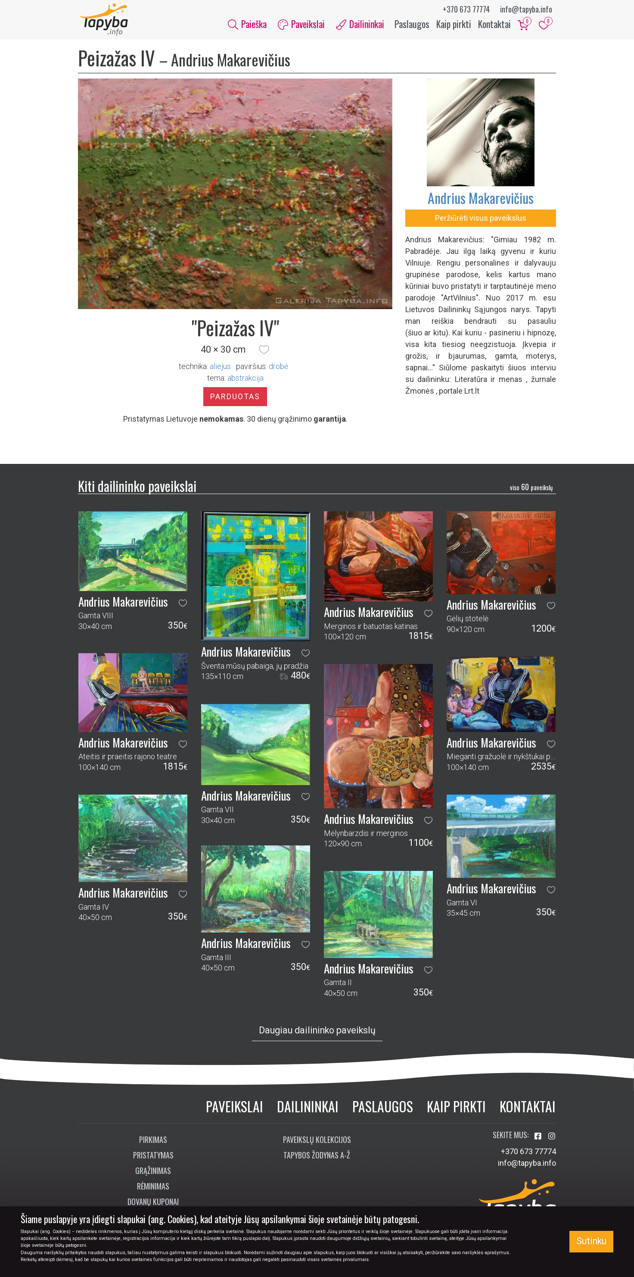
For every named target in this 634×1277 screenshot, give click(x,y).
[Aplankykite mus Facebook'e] (539, 1138)
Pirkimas (153, 1141)
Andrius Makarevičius (481, 200)
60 (531, 489)
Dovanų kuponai (153, 1203)
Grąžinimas (153, 1172)
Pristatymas (153, 1157)
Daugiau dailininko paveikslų (317, 1032)
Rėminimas (153, 1188)
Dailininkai (308, 1108)
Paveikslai (234, 1108)
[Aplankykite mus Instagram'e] (551, 1138)
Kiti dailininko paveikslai (137, 488)
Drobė (278, 368)
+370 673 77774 (466, 9)
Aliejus (220, 368)
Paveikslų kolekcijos (317, 1141)
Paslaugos (412, 25)
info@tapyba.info (526, 9)
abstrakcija (245, 380)
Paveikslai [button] (301, 25)
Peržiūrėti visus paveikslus (480, 220)
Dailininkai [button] (360, 25)
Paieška (247, 25)
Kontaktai (494, 25)
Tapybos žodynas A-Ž (316, 1157)
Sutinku (591, 1241)
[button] (264, 352)
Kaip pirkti (453, 25)
